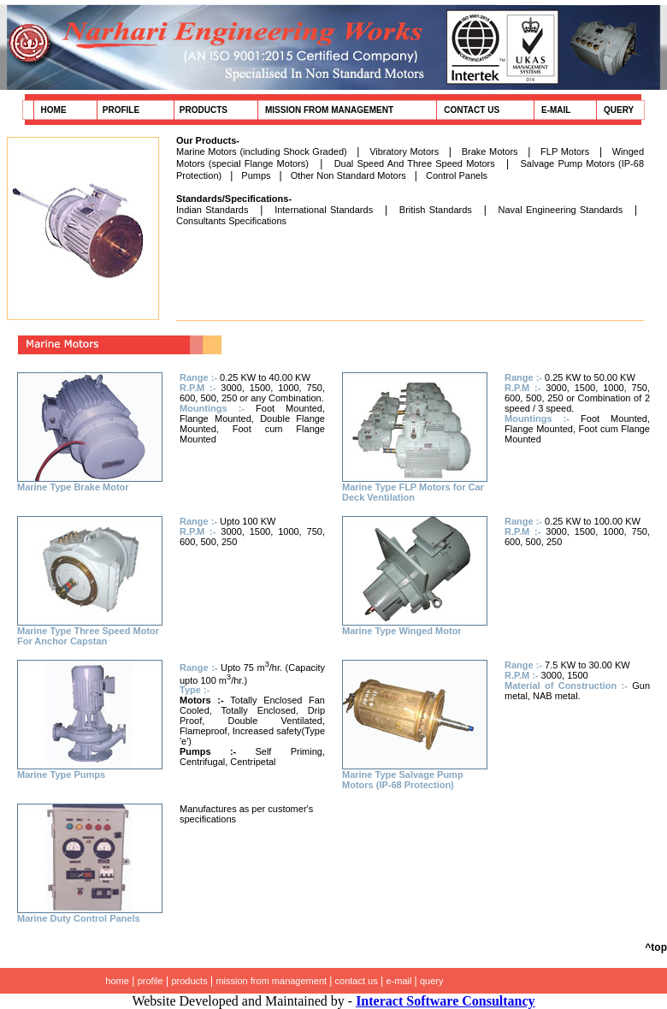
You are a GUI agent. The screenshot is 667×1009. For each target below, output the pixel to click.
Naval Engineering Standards (561, 210)
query (432, 981)
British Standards (435, 210)
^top (656, 947)
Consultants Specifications (231, 221)
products (189, 981)
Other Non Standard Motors (348, 175)
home (117, 981)
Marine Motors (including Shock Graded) (261, 151)
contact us (356, 981)
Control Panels (456, 175)
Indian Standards (212, 210)
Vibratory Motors (404, 151)
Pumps (255, 175)
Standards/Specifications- (234, 198)
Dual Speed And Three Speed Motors (414, 163)
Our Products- (207, 140)
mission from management (272, 981)
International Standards (323, 210)
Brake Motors (490, 151)
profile (150, 981)
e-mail (401, 981)
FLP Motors (564, 151)
